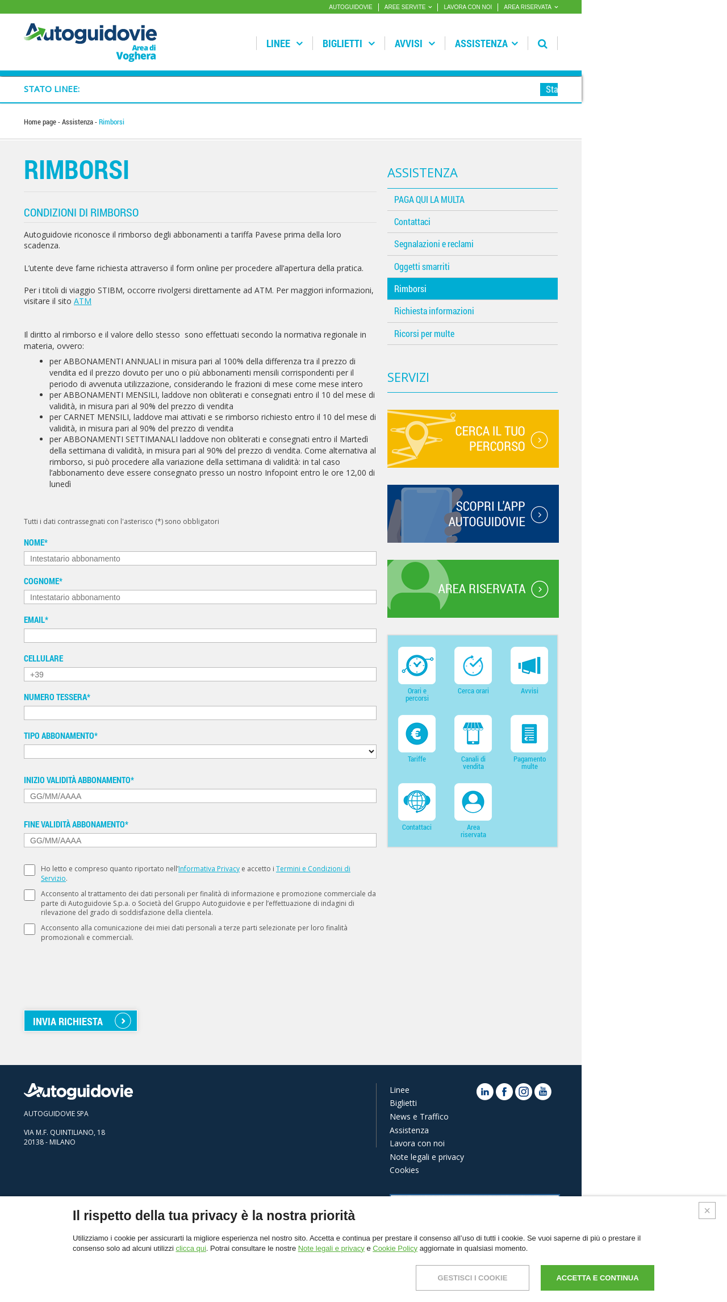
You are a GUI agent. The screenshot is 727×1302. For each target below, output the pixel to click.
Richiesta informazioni (434, 311)
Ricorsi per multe (424, 333)
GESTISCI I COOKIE (473, 1278)
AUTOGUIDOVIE (351, 7)
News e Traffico (419, 1116)
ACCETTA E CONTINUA (597, 1278)
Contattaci (412, 221)
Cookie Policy (395, 1248)
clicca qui (191, 1248)
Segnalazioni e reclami (434, 243)
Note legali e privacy (427, 1156)
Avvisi (415, 43)
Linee (284, 43)
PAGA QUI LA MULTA (429, 199)
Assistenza (486, 43)
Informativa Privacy (209, 868)
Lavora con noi (417, 1143)
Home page (41, 122)
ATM (82, 301)
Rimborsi (410, 288)
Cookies (404, 1169)
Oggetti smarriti (422, 266)
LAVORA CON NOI (468, 7)
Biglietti (349, 43)
